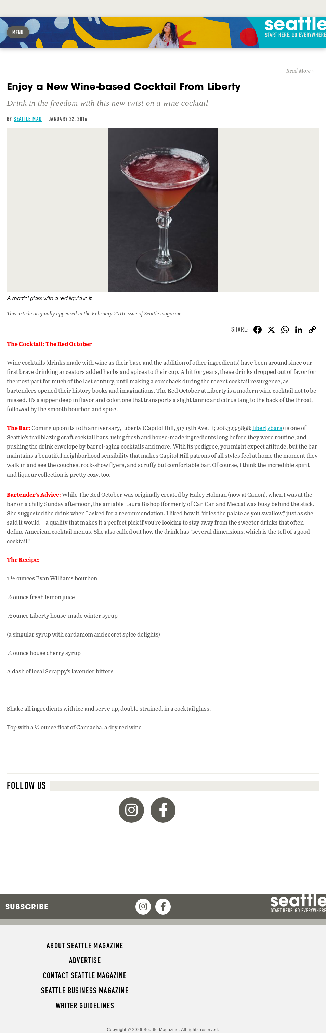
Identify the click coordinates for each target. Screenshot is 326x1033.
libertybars (267, 428)
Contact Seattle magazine (85, 975)
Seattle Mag (28, 119)
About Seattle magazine (85, 945)
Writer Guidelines (85, 1005)
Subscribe (26, 906)
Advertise (85, 960)
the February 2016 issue (110, 313)
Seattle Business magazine (85, 990)
